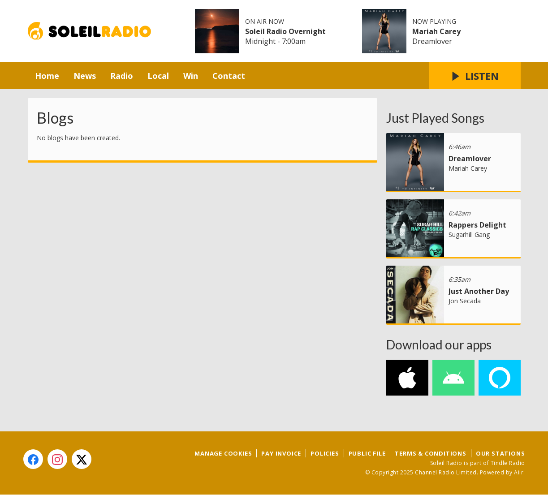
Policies (325, 453)
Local (158, 75)
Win (190, 75)
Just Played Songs (435, 117)
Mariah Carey (436, 31)
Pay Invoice (281, 453)
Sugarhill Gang (469, 234)
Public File (367, 453)
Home (47, 75)
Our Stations (500, 453)
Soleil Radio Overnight (285, 31)
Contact (228, 75)
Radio (121, 75)
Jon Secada (465, 301)
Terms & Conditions (430, 453)
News (84, 75)
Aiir (518, 472)
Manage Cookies (223, 453)
